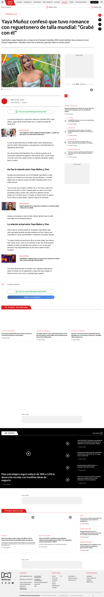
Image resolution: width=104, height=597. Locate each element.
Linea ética (37, 525)
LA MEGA (54, 529)
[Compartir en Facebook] (99, 19)
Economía (56, 2)
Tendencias (64, 2)
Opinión (71, 2)
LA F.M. (53, 523)
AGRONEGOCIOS (72, 521)
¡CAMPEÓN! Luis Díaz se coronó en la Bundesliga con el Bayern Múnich (81, 121)
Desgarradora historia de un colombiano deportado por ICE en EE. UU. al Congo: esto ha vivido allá (89, 395)
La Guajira (71, 139)
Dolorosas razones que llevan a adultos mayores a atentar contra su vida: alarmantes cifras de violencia (81, 153)
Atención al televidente (26, 520)
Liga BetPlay (71, 128)
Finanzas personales (86, 483)
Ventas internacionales (40, 523)
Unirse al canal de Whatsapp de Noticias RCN (31, 112)
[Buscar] (102, 2)
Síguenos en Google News (30, 297)
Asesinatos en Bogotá (71, 105)
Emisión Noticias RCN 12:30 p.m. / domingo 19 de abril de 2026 (87, 407)
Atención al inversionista (23, 530)
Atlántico (4, 477)
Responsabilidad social (26, 517)
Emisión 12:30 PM (51, 7)
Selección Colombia (44, 477)
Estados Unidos (84, 470)
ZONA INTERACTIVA (91, 519)
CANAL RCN (94, 2)
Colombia (19, 2)
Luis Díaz (70, 117)
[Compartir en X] (99, 24)
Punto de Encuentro (81, 2)
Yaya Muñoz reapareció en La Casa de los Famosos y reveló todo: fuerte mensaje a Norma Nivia (39, 259)
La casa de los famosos (13, 284)
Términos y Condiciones (76, 536)
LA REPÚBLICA (71, 517)
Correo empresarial (25, 525)
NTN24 (53, 517)
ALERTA (54, 525)
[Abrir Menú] (2, 2)
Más (98, 374)
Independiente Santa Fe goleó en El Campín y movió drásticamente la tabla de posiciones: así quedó (80, 131)
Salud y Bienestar (47, 2)
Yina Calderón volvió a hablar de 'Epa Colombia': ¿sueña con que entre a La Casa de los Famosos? (39, 133)
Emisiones (6, 7)
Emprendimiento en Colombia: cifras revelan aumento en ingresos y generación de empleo (90, 487)
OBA (35, 527)
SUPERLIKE (89, 521)
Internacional (28, 2)
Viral (81, 456)
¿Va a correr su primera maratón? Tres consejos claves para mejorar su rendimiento (91, 461)
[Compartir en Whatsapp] (99, 29)
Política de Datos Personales (49, 536)
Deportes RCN (37, 2)
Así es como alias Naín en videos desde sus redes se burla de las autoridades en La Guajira (80, 142)
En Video (10, 374)
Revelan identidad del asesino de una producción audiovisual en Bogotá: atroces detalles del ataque (79, 110)
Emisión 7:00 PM (96, 7)
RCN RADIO (54, 521)
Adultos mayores (73, 149)
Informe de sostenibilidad (38, 521)
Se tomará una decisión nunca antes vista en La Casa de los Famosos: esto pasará (16, 334)
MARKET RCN (90, 523)
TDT (61, 517)
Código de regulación (26, 523)
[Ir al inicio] (10, 3)
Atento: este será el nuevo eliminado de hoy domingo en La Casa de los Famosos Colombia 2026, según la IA (86, 335)
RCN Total (55, 519)
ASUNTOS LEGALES (72, 519)
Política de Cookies (63, 536)
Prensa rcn (23, 527)
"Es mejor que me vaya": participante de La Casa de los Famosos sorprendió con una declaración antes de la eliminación (51, 335)
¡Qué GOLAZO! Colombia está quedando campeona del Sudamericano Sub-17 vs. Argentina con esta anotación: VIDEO (89, 383)
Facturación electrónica (37, 518)
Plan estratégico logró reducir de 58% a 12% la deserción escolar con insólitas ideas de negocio (28, 418)
